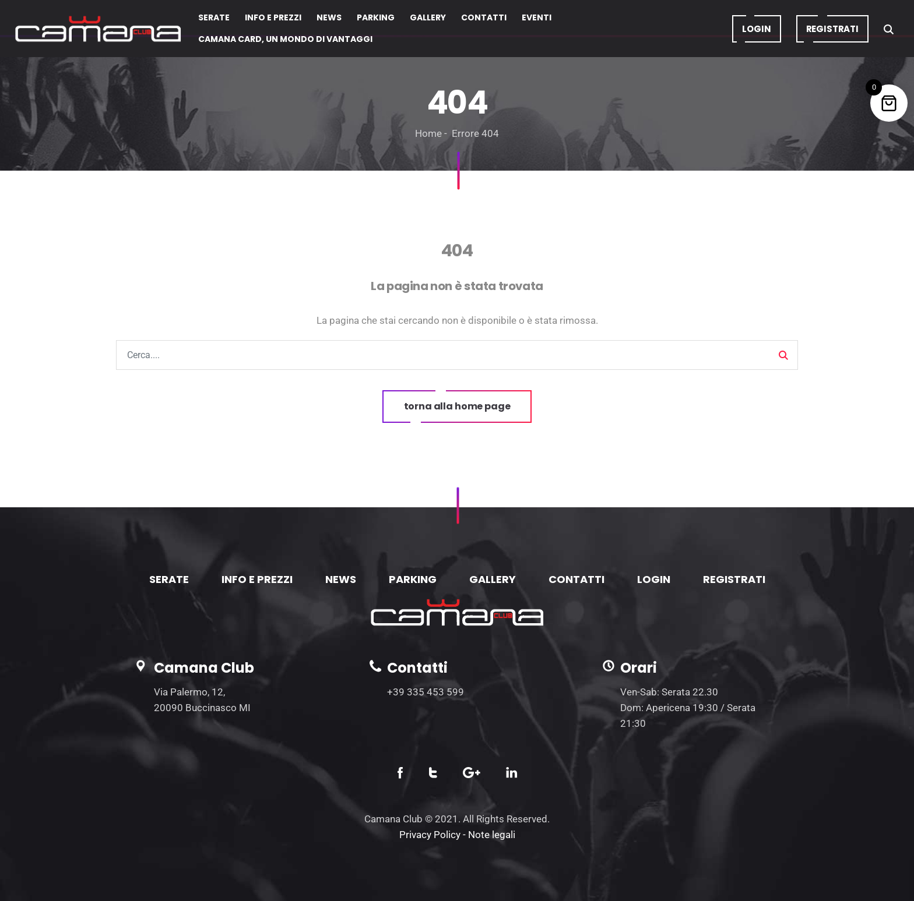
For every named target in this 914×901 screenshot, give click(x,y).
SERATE (169, 579)
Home (428, 133)
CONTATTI (576, 579)
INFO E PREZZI (257, 579)
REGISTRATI (734, 579)
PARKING (413, 579)
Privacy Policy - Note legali (457, 834)
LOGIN (653, 579)
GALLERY (492, 579)
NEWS (340, 579)
